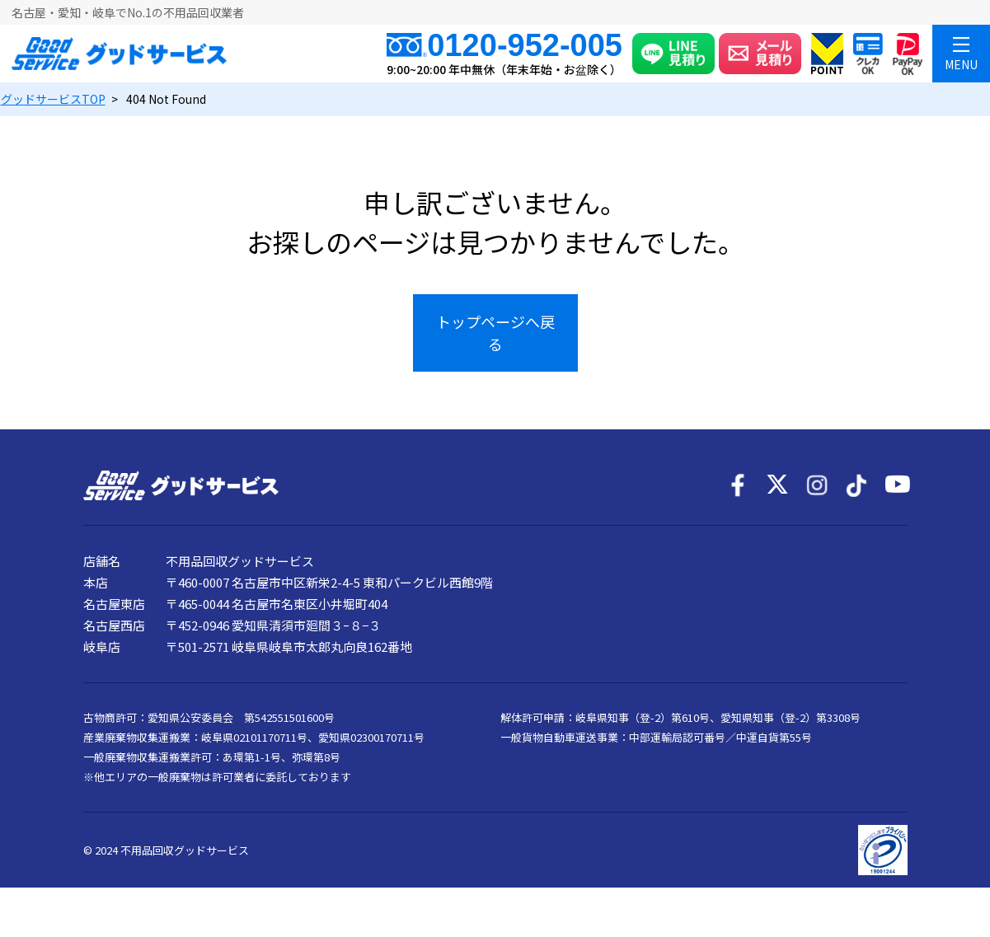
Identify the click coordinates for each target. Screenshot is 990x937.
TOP (53, 99)
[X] (777, 485)
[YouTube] (896, 485)
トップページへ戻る (495, 332)
